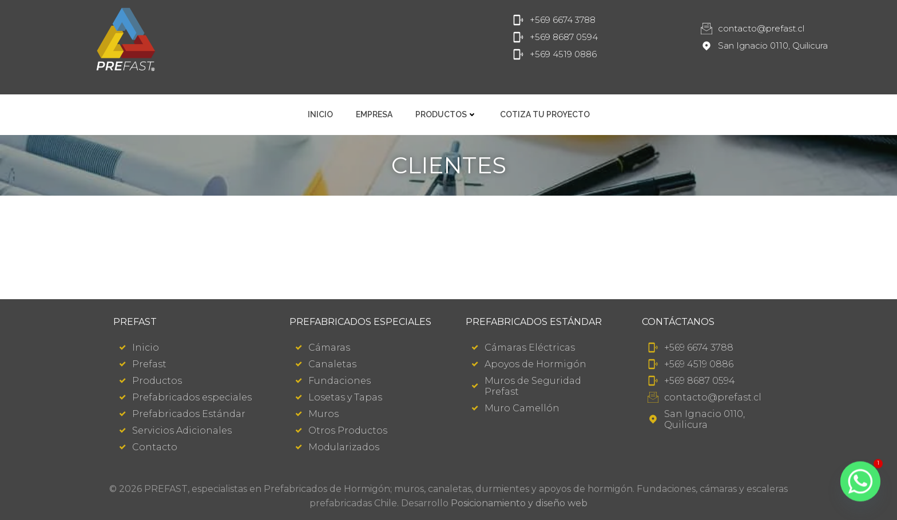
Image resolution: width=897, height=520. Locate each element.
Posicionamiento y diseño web (519, 503)
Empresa (374, 114)
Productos (446, 114)
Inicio (320, 114)
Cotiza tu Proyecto (545, 114)
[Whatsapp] (860, 486)
